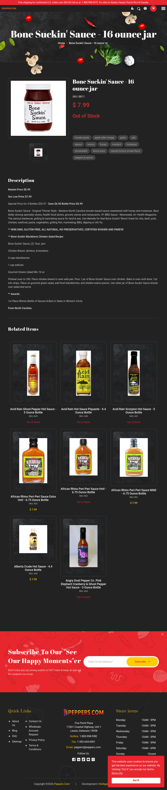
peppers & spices (84, 158)
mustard (117, 144)
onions (91, 144)
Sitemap (17, 741)
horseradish (81, 151)
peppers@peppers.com (87, 747)
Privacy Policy (37, 740)
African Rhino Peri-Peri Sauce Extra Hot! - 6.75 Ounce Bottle (33, 498)
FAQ (14, 736)
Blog (14, 730)
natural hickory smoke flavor (126, 151)
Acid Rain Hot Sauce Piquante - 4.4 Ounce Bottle (83, 410)
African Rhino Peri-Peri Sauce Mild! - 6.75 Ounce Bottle (134, 491)
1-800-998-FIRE (88, 736)
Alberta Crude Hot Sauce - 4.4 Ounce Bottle (33, 568)
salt (134, 137)
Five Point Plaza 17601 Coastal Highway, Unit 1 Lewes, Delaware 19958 (83, 727)
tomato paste (82, 137)
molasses (132, 144)
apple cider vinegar (105, 137)
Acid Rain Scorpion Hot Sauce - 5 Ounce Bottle (133, 410)
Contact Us (35, 721)
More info (117, 773)
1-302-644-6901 (86, 741)
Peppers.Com (61, 783)
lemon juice (99, 151)
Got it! (136, 780)
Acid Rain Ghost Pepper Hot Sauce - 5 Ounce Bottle (33, 410)
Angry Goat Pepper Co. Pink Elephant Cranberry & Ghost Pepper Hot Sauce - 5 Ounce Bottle (83, 584)
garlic (124, 137)
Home (61, 43)
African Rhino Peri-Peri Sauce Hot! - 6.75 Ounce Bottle (83, 490)
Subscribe (141, 661)
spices (78, 144)
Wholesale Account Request (35, 730)
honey (103, 144)
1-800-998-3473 (90, 2)
